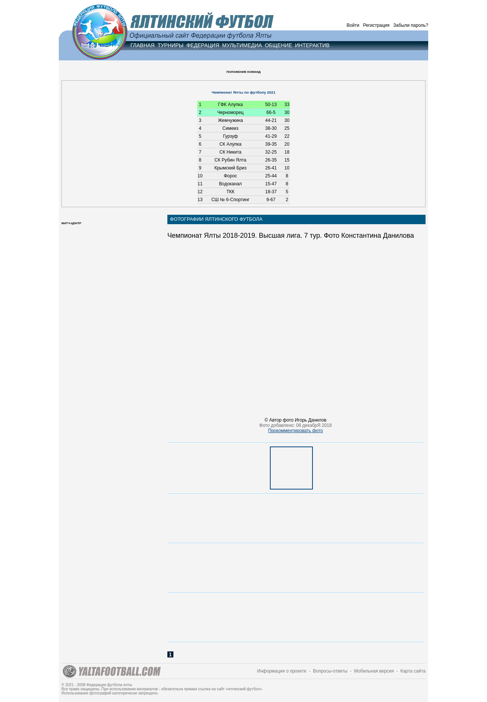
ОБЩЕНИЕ (278, 45)
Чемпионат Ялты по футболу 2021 (243, 92)
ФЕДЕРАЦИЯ (202, 45)
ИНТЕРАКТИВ (312, 45)
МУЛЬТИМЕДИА (242, 45)
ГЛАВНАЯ (142, 45)
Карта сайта (413, 671)
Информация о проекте (281, 671)
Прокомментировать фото (295, 430)
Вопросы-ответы (330, 671)
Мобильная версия (374, 671)
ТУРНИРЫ (171, 45)
